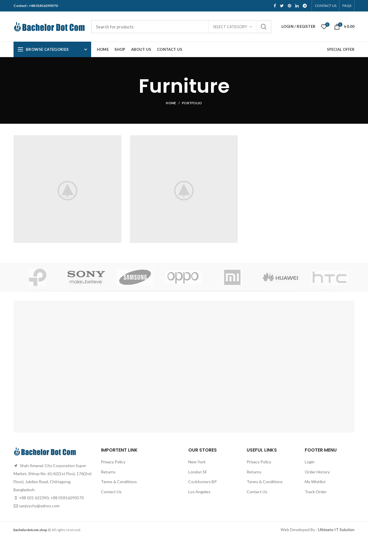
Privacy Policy (113, 461)
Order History (317, 471)
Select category (230, 26)
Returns (108, 471)
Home (171, 103)
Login (310, 461)
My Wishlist (315, 481)
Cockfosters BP (202, 481)
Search (263, 26)
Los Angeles (199, 491)
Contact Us (111, 491)
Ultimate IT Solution (335, 529)
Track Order (316, 491)
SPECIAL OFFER (340, 49)
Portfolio (192, 103)
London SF (197, 471)
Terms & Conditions (119, 481)
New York (197, 461)
